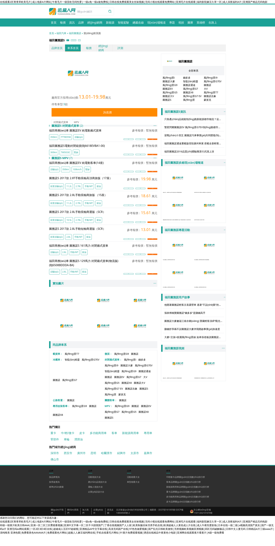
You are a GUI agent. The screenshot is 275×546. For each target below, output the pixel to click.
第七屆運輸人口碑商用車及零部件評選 (209, 289)
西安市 (68, 465)
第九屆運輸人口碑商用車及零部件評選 (178, 258)
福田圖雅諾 (75, 33)
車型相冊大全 (133, 493)
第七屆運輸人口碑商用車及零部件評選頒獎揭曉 (209, 258)
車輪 (66, 451)
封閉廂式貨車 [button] (86, 41)
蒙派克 (122, 406)
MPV (76, 123)
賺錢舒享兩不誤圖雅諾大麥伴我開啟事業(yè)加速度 (192, 345)
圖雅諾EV (119, 388)
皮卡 (82, 445)
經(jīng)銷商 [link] (103, 49)
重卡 (53, 445)
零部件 (55, 451)
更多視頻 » (218, 364)
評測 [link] (120, 49)
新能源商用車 (130, 445)
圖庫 (140, 143)
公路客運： (59, 411)
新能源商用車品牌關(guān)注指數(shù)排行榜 (187, 498)
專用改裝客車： (61, 417)
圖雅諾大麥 (126, 377)
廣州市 (81, 465)
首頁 (51, 33)
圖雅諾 (134, 365)
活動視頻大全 (94, 488)
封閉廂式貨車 (60, 123)
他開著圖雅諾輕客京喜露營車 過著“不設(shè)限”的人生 (194, 320)
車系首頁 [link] (73, 49)
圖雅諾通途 (145, 382)
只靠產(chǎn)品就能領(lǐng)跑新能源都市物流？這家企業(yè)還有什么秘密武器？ (194, 120)
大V (145, 388)
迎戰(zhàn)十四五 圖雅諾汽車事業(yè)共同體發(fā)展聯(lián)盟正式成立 (194, 136)
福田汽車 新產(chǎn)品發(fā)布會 (209, 214)
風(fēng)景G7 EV (114, 400)
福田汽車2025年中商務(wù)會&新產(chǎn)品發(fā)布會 (209, 185)
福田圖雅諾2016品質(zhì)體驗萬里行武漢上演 (189, 152)
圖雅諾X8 (127, 394)
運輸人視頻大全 (95, 498)
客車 (114, 445)
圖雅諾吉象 (131, 400)
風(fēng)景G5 (112, 394)
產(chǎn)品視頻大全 (97, 493)
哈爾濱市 (106, 465)
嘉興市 (148, 465)
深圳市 (55, 465)
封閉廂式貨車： (113, 371)
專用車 (148, 445)
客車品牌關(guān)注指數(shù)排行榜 (183, 493)
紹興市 (121, 465)
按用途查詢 (54, 493)
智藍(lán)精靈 (72, 371)
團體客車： (111, 411)
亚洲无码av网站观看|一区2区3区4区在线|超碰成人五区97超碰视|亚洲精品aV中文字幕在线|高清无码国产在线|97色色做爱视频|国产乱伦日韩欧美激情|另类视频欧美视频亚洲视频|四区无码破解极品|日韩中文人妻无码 (126, 540)
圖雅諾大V (139, 394)
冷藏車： (58, 371)
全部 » (194, 112)
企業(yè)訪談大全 (96, 503)
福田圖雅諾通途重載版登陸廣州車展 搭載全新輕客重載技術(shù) (194, 144)
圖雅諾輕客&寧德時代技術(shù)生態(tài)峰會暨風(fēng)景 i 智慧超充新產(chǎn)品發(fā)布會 (178, 218)
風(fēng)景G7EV (90, 371)
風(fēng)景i (130, 371)
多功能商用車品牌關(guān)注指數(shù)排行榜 (187, 508)
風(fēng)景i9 (111, 377)
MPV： (109, 417)
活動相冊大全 (133, 488)
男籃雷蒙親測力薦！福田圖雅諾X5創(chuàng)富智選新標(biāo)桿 (209, 386)
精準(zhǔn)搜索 (56, 498)
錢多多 (142, 371)
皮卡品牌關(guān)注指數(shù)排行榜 (183, 513)
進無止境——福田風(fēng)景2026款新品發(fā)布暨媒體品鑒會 (178, 185)
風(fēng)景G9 (121, 365)
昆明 (93, 465)
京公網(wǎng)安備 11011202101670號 (202, 523)
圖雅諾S (143, 400)
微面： (108, 365)
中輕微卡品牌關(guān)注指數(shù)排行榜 (185, 488)
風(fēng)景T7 (72, 365)
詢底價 (104, 113)
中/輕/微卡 (67, 445)
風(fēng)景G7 (69, 391)
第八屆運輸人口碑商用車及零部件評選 (178, 289)
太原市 (134, 465)
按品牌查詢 (54, 488)
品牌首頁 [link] (57, 49)
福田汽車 (61, 33)
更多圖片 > (149, 295)
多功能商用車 (98, 445)
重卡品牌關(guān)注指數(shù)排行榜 (183, 503)
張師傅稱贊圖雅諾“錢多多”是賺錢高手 (184, 328)
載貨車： (58, 365)
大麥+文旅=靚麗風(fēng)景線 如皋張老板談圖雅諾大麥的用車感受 (194, 353)
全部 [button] (70, 41)
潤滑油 (78, 451)
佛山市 (55, 471)
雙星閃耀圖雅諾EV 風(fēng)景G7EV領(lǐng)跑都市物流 (193, 128)
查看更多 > (149, 129)
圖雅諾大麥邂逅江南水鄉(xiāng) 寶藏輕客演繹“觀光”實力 (194, 337)
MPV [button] (102, 41)
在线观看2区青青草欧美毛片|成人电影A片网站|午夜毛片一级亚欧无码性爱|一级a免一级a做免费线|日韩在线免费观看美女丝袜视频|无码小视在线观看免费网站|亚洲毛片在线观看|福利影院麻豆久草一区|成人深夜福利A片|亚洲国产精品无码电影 (133, 2)
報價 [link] (89, 49)
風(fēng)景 (110, 406)
